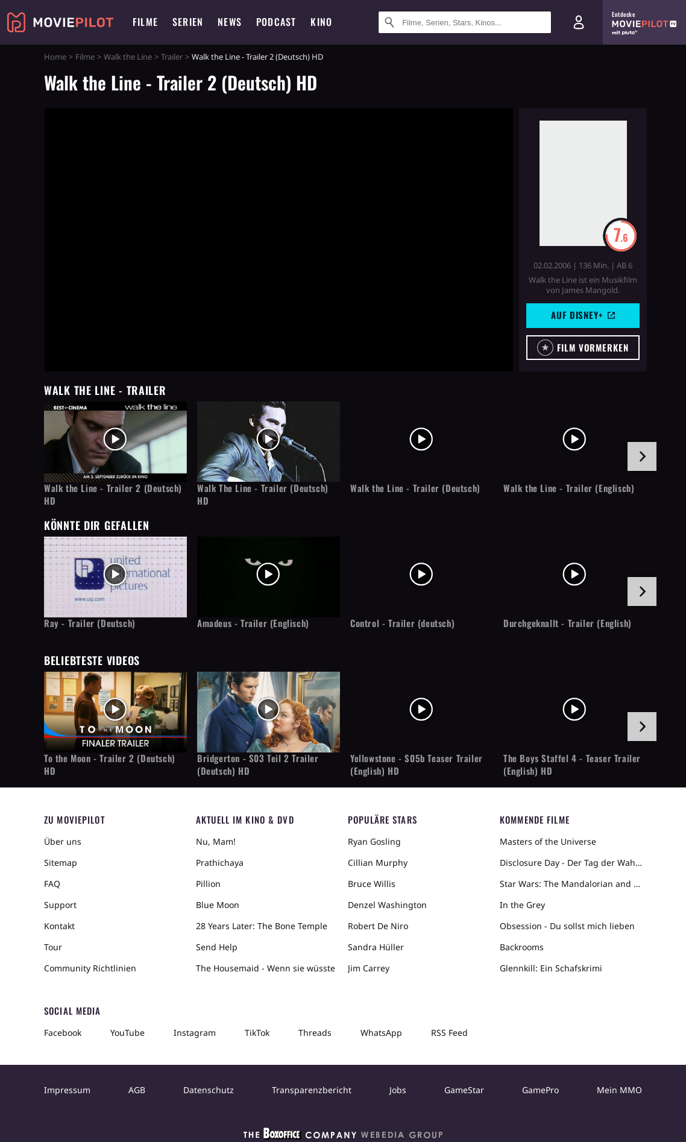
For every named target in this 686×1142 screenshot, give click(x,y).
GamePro (540, 1090)
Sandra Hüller (376, 947)
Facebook (62, 1032)
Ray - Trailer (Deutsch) (90, 623)
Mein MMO (619, 1090)
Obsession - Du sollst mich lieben (567, 926)
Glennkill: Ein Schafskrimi (551, 968)
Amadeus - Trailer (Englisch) (253, 623)
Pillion (208, 883)
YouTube (127, 1032)
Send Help (217, 947)
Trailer (172, 56)
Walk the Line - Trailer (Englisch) (568, 488)
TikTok (257, 1032)
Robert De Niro (378, 926)
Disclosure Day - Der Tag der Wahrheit (571, 862)
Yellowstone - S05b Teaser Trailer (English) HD (416, 764)
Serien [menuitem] (187, 21)
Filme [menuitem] (145, 21)
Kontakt (59, 926)
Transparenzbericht (311, 1090)
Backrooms (522, 947)
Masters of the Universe (548, 841)
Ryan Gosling (374, 841)
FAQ (52, 883)
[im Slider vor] (642, 456)
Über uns (62, 841)
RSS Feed (449, 1032)
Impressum (67, 1090)
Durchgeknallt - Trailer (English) (567, 623)
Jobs (397, 1090)
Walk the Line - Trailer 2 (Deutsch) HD (113, 494)
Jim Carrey (368, 968)
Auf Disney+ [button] (583, 314)
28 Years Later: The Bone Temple (261, 926)
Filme (85, 56)
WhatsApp (381, 1032)
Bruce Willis (371, 883)
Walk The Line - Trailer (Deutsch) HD (263, 494)
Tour (53, 947)
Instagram (195, 1032)
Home (55, 56)
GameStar (464, 1090)
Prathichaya (220, 862)
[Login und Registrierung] (579, 22)
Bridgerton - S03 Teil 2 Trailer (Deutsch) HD (258, 764)
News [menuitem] (230, 21)
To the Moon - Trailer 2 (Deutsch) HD (109, 764)
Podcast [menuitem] (276, 21)
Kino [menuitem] (321, 21)
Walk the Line (128, 56)
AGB (136, 1090)
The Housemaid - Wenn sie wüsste (265, 968)
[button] (583, 347)
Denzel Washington (387, 904)
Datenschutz (208, 1090)
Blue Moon (217, 904)
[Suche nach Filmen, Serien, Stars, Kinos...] (465, 22)
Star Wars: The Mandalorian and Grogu (571, 883)
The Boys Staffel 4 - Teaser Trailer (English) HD (572, 764)
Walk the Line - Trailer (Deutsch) (415, 488)
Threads (315, 1032)
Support (60, 904)
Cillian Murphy (378, 862)
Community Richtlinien (90, 968)
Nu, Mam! (216, 841)
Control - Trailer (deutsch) (402, 623)
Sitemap (60, 862)
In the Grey (522, 904)
